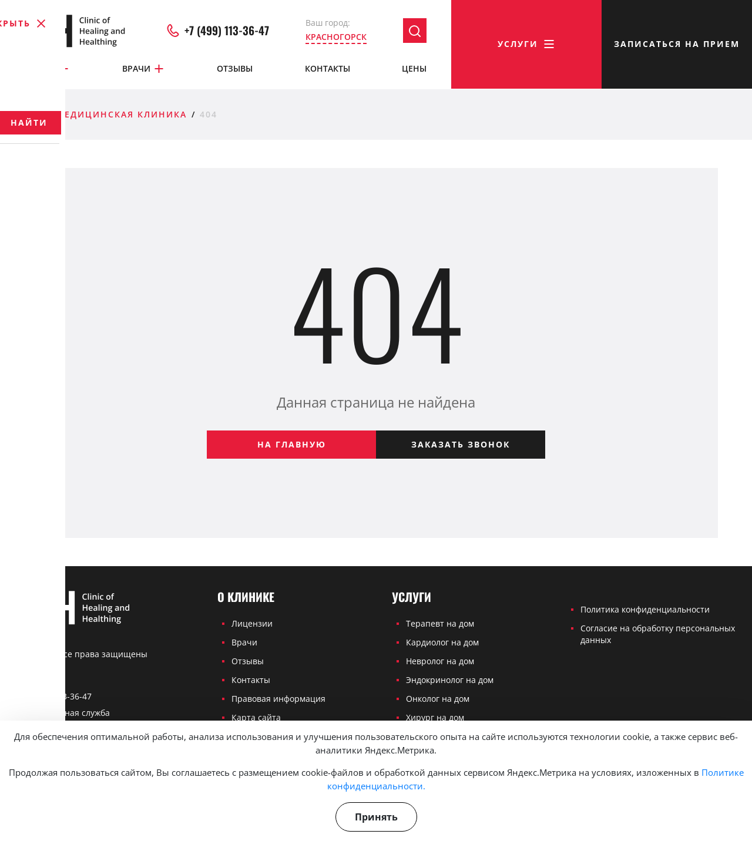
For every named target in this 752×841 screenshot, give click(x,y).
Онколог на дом (437, 698)
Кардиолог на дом (442, 642)
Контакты (327, 69)
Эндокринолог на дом (450, 679)
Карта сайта (256, 717)
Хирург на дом (435, 717)
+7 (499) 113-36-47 (218, 31)
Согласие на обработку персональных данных (657, 634)
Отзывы (235, 69)
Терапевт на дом (440, 623)
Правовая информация (278, 698)
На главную (291, 444)
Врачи (143, 69)
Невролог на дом (440, 661)
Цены (414, 69)
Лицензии (252, 623)
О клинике (38, 69)
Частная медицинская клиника (96, 114)
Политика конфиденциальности (645, 609)
